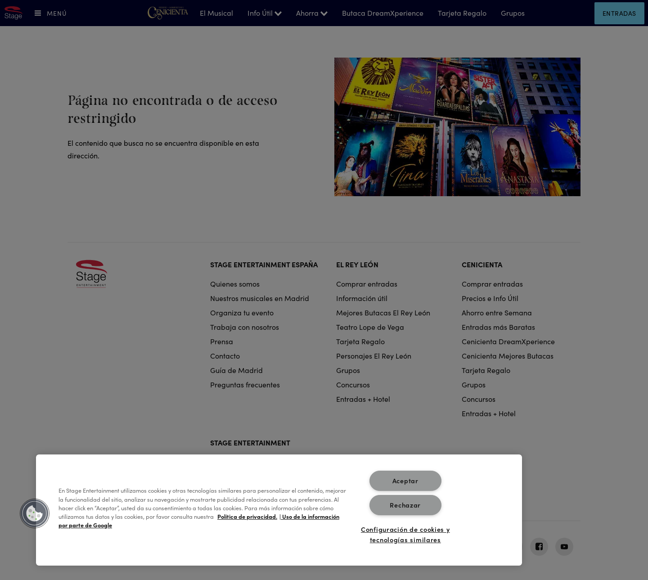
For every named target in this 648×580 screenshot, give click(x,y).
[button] (34, 513)
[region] (279, 510)
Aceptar (405, 480)
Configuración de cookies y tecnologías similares (405, 534)
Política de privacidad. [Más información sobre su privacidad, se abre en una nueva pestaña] (247, 516)
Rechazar (405, 504)
